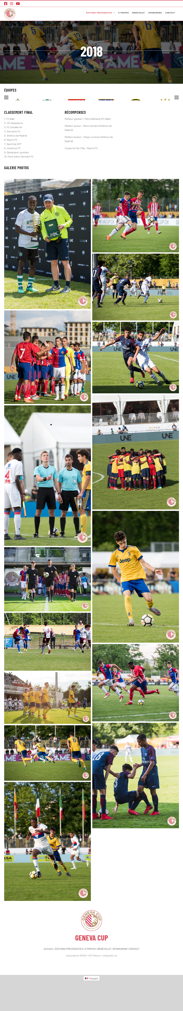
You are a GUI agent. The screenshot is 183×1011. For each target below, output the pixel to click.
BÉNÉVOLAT (104, 970)
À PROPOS (90, 970)
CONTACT (134, 970)
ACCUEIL (49, 970)
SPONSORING (120, 970)
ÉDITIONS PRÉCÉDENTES (69, 970)
